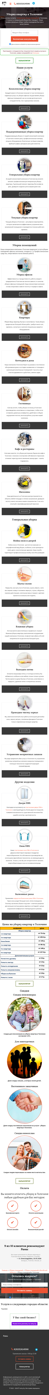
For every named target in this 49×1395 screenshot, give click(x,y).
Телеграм (36, 53)
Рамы (5, 1336)
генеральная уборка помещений (27, 18)
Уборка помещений (16, 1270)
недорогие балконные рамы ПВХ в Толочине (28, 898)
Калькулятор (24, 60)
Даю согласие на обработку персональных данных (24, 44)
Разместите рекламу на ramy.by (24, 1324)
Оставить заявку (24, 1359)
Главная (5, 1270)
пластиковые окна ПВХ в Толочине (25, 850)
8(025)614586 (23, 3)
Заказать (24, 108)
